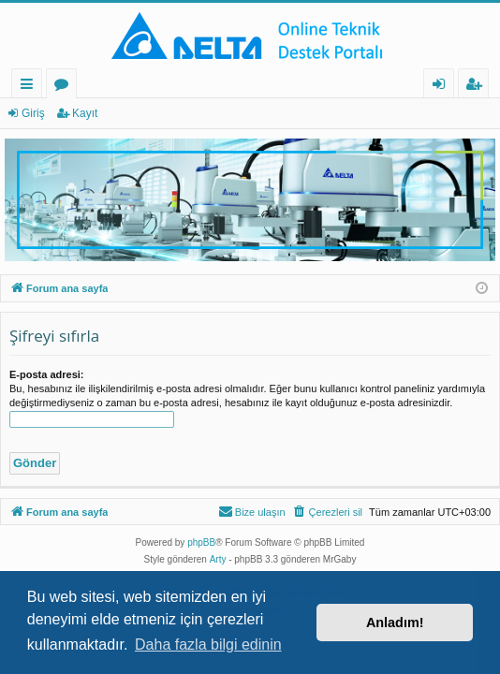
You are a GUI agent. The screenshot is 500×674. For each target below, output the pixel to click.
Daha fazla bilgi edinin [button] (208, 644)
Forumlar (65, 86)
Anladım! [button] (395, 622)
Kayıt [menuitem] (477, 86)
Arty (218, 559)
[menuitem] (327, 512)
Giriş (33, 113)
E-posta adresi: (46, 374)
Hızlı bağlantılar (30, 86)
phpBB (201, 542)
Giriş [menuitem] (443, 86)
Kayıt (84, 113)
